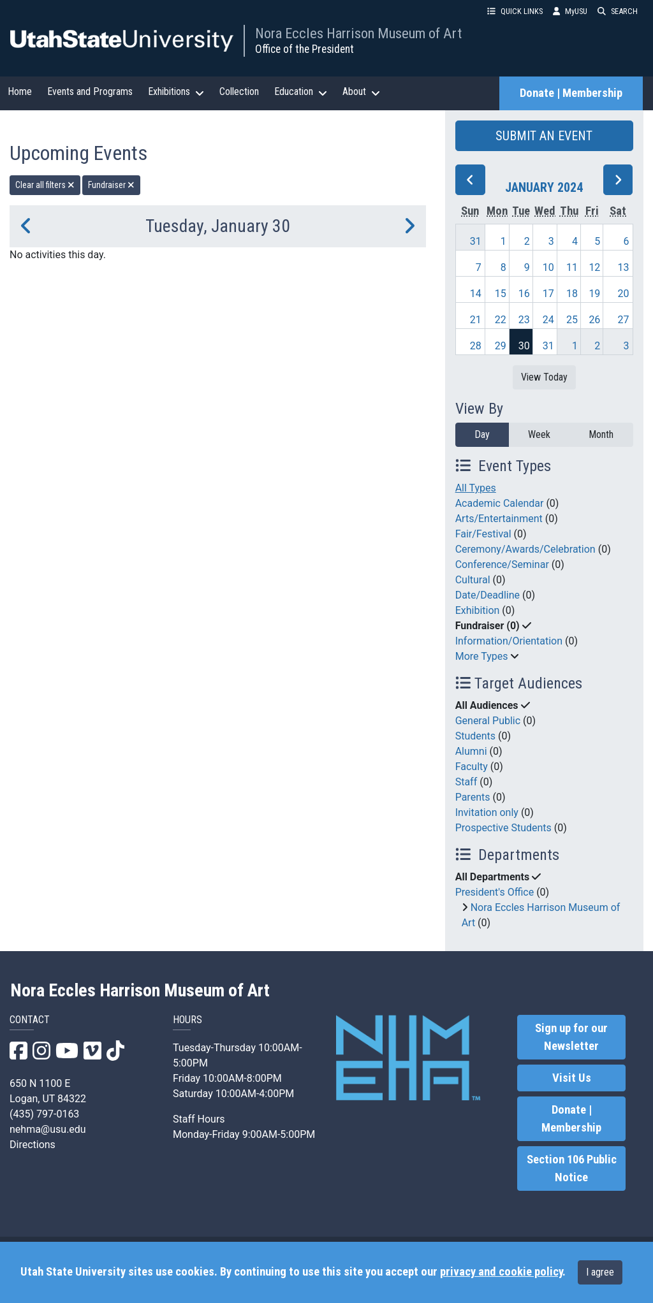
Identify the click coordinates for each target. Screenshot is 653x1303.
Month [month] (601, 434)
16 (524, 294)
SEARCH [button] (618, 11)
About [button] (361, 91)
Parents (472, 797)
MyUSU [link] (570, 11)
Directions (32, 1145)
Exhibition (477, 610)
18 (572, 294)
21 (475, 320)
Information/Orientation (508, 641)
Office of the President (304, 49)
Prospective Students (503, 828)
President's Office (494, 892)
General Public (487, 721)
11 (572, 267)
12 (594, 267)
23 (524, 320)
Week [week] (539, 434)
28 (475, 346)
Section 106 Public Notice (572, 1168)
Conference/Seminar (502, 564)
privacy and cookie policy (501, 1272)
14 (475, 294)
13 (623, 267)
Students (475, 736)
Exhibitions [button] (176, 91)
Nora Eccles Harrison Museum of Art (358, 33)
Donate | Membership (571, 93)
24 (548, 320)
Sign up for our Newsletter (571, 1037)
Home (20, 91)
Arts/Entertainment (499, 519)
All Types (475, 488)
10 (548, 267)
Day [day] (482, 434)
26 (594, 320)
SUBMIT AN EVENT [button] (543, 135)
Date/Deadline (487, 595)
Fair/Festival (483, 534)
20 (623, 294)
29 (500, 346)
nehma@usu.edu (48, 1129)
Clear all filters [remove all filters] (45, 185)
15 (500, 294)
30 (524, 346)
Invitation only (486, 812)
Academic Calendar (499, 503)
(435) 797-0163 (44, 1114)
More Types (481, 656)
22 (500, 320)
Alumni (471, 751)
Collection (239, 91)
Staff (466, 782)
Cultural (472, 580)
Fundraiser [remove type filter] (111, 185)
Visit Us (571, 1078)
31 (475, 241)
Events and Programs (90, 91)
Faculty (471, 767)
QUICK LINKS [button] (515, 11)
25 (572, 320)
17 (548, 294)
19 (594, 294)
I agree (600, 1272)
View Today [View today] (544, 377)
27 (623, 320)
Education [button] (300, 91)
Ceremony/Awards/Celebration (525, 549)
